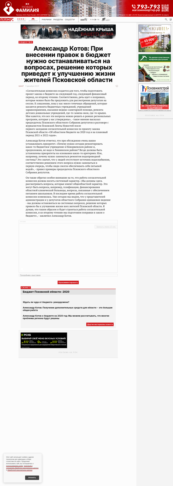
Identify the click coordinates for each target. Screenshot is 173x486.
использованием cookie (14, 465)
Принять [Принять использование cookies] (32, 478)
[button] (170, 19)
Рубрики (47, 19)
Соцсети (70, 19)
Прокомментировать (68, 282)
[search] (166, 19)
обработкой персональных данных (20, 470)
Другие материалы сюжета (100, 324)
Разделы (58, 19)
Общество (25, 42)
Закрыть (106, 227)
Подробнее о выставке (30, 275)
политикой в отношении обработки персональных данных (22, 467)
